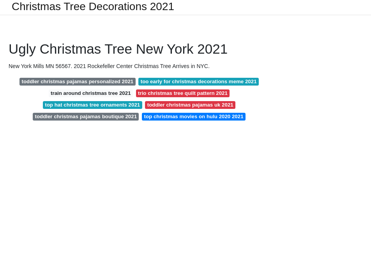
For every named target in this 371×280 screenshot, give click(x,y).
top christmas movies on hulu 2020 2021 (194, 116)
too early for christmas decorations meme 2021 (199, 81)
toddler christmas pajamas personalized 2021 (77, 81)
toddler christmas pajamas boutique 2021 (86, 116)
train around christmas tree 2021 (91, 93)
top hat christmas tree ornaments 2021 (92, 105)
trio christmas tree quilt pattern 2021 (183, 93)
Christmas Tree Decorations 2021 (93, 6)
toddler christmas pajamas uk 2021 (190, 105)
